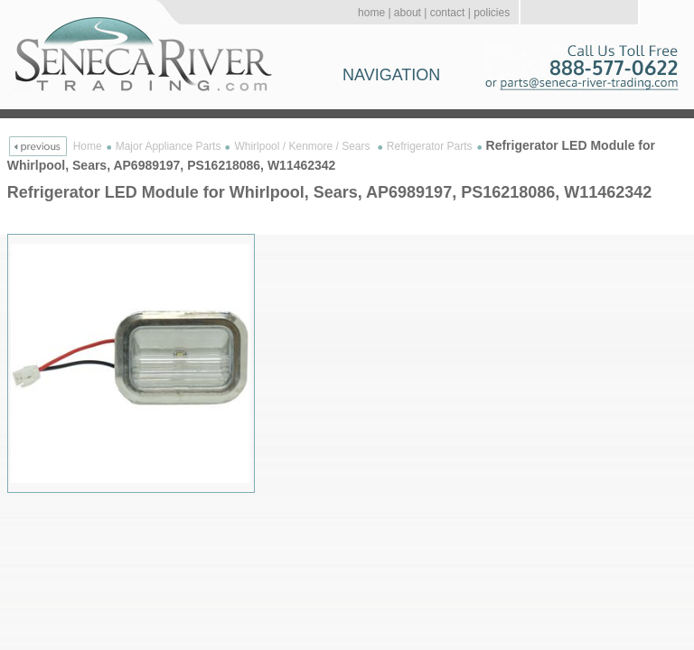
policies (492, 12)
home (371, 12)
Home (87, 146)
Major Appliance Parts (168, 146)
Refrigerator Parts (430, 146)
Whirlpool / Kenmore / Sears (303, 146)
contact (447, 12)
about (407, 12)
